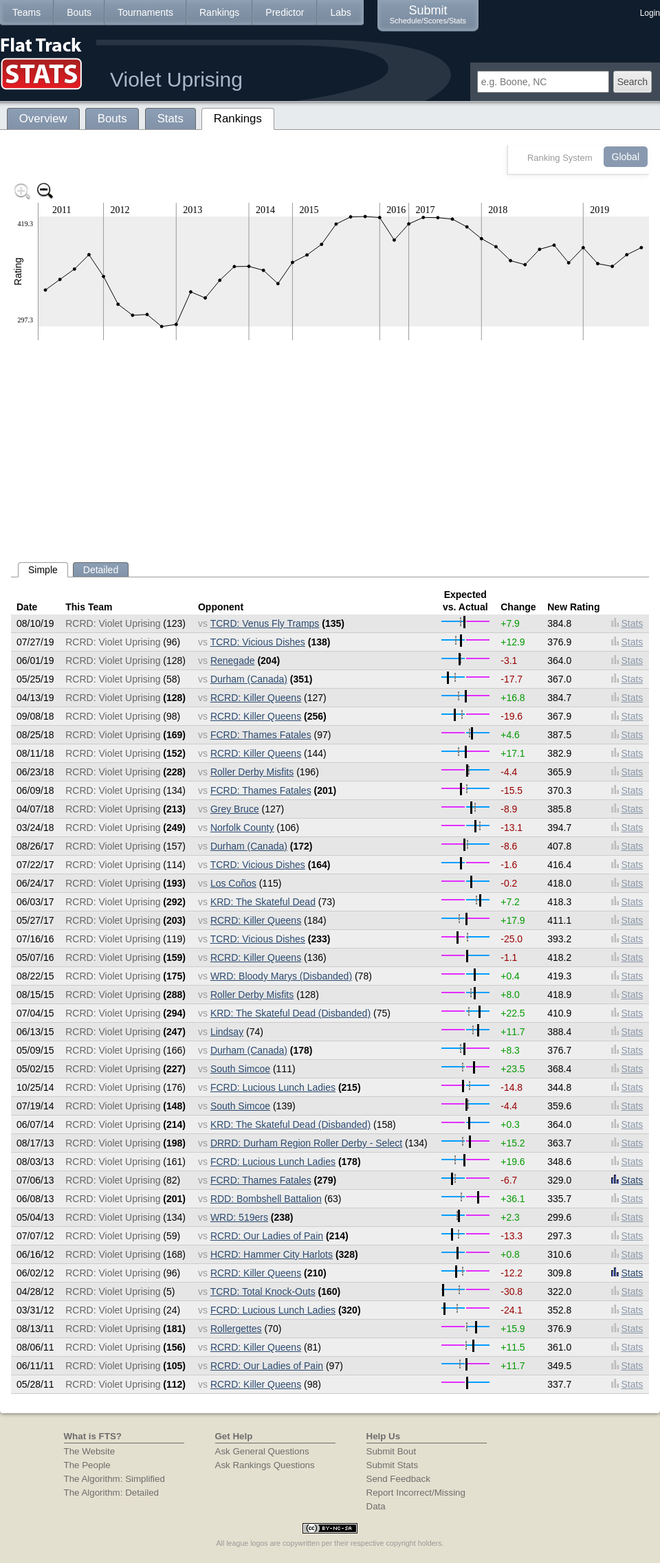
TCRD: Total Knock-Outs (263, 1291)
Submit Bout (391, 1451)
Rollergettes (236, 1328)
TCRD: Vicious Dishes (257, 641)
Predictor (284, 12)
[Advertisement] (330, 446)
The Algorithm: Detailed (112, 1492)
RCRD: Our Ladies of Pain (266, 1235)
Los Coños (233, 883)
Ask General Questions (262, 1451)
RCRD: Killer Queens (255, 697)
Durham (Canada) (248, 679)
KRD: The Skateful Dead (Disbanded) (290, 1013)
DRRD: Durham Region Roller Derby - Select (306, 1143)
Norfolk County (242, 827)
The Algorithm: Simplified (114, 1479)
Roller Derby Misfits (252, 771)
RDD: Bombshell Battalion (266, 1198)
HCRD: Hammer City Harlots (271, 1254)
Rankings (219, 12)
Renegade (232, 660)
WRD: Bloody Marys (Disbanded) (281, 976)
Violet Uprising (176, 79)
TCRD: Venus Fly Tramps (265, 623)
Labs (340, 12)
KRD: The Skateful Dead (263, 901)
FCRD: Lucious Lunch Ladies (273, 1087)
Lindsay (226, 1031)
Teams (26, 12)
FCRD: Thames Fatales (260, 734)
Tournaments (145, 12)
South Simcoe (240, 1068)
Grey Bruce (234, 808)
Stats (627, 623)
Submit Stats (392, 1465)
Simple (43, 569)
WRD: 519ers (239, 1217)
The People (87, 1465)
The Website (90, 1451)
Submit (428, 14)
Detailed (100, 569)
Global (625, 156)
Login (650, 13)
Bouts (79, 12)
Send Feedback (398, 1479)
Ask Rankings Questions (265, 1465)
